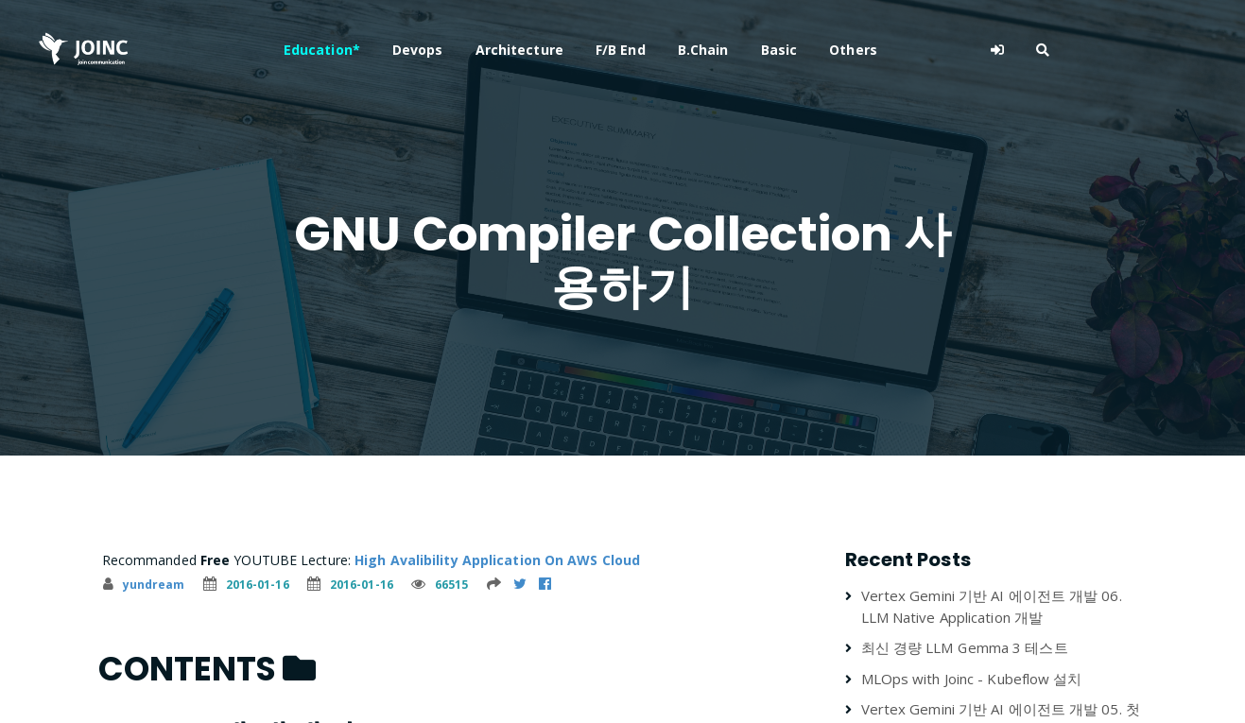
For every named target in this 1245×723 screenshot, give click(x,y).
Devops (501, 50)
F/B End (704, 50)
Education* (405, 50)
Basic (862, 50)
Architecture (603, 50)
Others (937, 50)
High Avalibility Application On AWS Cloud (497, 560)
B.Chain (786, 50)
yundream (144, 585)
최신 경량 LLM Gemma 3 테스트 (964, 647)
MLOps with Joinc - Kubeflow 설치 (971, 678)
